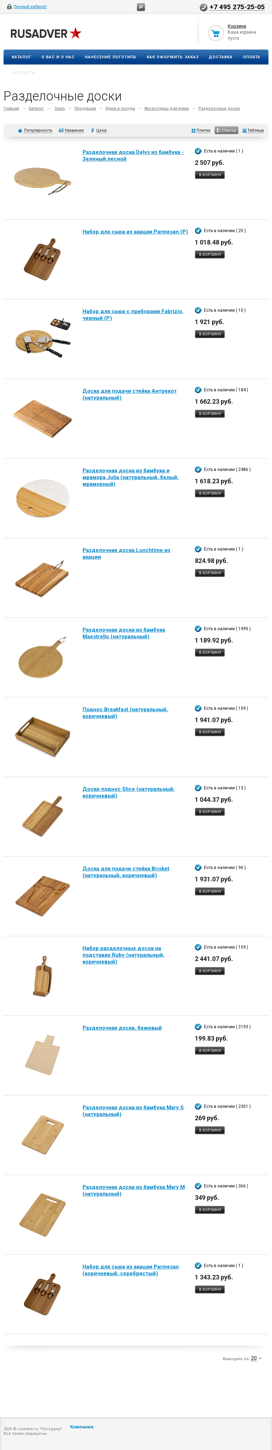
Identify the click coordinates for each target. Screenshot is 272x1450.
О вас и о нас (58, 57)
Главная (11, 108)
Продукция (85, 108)
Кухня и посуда (120, 108)
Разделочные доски (219, 108)
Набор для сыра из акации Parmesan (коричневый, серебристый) (131, 1270)
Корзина (237, 26)
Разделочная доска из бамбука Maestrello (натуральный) (124, 633)
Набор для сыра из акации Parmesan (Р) (135, 232)
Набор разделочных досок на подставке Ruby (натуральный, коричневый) (123, 955)
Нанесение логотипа (110, 57)
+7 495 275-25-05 (237, 7)
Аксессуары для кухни (166, 108)
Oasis (60, 108)
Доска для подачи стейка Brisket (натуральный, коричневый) (126, 872)
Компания (82, 1426)
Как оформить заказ (173, 57)
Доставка (221, 57)
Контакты (24, 72)
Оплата (251, 57)
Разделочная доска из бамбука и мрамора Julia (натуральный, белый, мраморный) (130, 477)
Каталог (21, 57)
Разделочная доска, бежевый (122, 1028)
